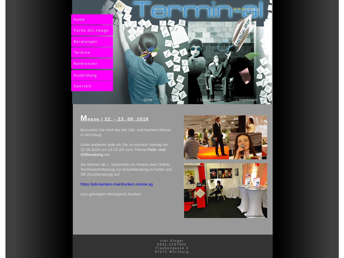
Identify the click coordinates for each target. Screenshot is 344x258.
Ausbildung (85, 75)
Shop (147, 100)
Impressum (248, 100)
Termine (82, 52)
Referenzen (86, 64)
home (79, 19)
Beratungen (86, 41)
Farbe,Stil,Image (91, 30)
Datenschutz (211, 100)
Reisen (176, 100)
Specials (83, 86)
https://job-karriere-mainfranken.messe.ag (116, 184)
